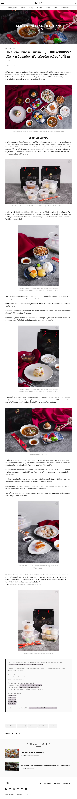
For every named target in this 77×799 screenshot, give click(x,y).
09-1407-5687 (13, 582)
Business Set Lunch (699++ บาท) (40, 149)
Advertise (47, 783)
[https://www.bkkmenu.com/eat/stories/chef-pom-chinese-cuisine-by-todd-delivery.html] (19, 733)
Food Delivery (42, 726)
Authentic (32, 726)
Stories (39, 8)
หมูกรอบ (8, 470)
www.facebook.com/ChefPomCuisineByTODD (24, 584)
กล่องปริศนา (31, 479)
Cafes (23, 8)
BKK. (8, 783)
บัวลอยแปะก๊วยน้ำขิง (31, 318)
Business (57, 783)
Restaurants (12, 8)
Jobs (39, 783)
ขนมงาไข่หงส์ (19, 493)
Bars (31, 8)
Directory (65, 8)
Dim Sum (53, 726)
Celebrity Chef (22, 726)
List (55, 8)
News (48, 8)
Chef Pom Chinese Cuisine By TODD (18, 575)
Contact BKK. (67, 783)
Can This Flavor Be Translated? (33, 752)
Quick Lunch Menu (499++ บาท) (27, 212)
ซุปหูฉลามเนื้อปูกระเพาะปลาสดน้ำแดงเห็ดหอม (39, 486)
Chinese (15, 48)
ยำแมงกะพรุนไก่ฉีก (33, 296)
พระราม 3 (8, 60)
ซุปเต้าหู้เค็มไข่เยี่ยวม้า (20, 303)
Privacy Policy (30, 794)
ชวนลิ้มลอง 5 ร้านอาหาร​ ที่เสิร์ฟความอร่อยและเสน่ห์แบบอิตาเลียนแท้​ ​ (45, 765)
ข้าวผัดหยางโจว (10, 311)
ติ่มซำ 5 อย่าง (57, 212)
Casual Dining (10, 726)
